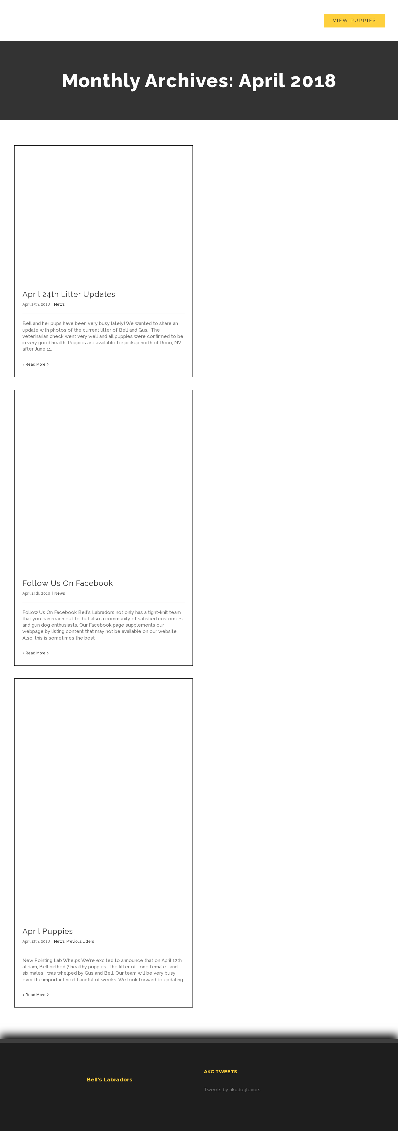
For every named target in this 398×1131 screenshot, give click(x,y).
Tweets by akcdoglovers (232, 1089)
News (59, 304)
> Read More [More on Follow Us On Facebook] (34, 653)
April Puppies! (48, 931)
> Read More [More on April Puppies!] (34, 995)
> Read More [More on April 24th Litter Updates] (34, 364)
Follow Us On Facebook (67, 583)
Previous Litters (80, 941)
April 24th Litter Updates (68, 294)
